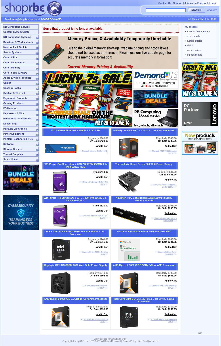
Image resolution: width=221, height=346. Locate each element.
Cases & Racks (12, 88)
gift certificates (193, 54)
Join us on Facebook (197, 3)
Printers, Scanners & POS (18, 139)
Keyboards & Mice (13, 113)
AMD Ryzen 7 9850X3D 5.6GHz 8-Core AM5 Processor (144, 265)
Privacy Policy (129, 341)
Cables (7, 83)
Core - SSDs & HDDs (15, 72)
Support (178, 3)
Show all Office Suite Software (167, 253)
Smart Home (10, 159)
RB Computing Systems (17, 37)
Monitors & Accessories (17, 118)
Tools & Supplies (13, 154)
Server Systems (12, 52)
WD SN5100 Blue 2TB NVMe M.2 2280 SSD (75, 130)
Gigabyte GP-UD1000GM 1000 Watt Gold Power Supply (75, 265)
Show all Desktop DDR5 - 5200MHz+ (165, 219)
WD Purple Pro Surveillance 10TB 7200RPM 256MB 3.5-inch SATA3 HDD (75, 199)
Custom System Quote (16, 32)
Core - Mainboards (14, 62)
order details (192, 36)
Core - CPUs (10, 57)
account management (197, 31)
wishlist (189, 45)
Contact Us (164, 3)
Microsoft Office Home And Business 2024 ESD (144, 231)
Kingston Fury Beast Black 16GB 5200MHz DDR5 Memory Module (144, 199)
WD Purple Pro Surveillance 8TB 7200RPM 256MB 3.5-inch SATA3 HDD (75, 165)
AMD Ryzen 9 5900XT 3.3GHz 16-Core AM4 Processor (144, 130)
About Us (153, 341)
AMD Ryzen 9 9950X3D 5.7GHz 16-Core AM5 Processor (75, 298)
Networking (10, 123)
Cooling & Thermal (14, 93)
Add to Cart (102, 146)
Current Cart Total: (204, 19)
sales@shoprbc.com (22, 19)
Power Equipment (13, 133)
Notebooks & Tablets (15, 47)
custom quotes (193, 40)
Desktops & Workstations (18, 42)
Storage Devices (12, 149)
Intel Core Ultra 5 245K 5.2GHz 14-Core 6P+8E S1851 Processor (144, 300)
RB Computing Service (16, 26)
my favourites (193, 50)
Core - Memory (11, 67)
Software (8, 144)
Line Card (143, 341)
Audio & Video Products (17, 77)
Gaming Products (13, 103)
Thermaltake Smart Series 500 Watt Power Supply (144, 164)
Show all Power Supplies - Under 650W (165, 186)
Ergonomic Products (15, 98)
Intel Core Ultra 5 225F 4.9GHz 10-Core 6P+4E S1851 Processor (76, 232)
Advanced (212, 10)
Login (214, 3)
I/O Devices (9, 108)
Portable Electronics (15, 128)
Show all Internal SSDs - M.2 (94, 151)
